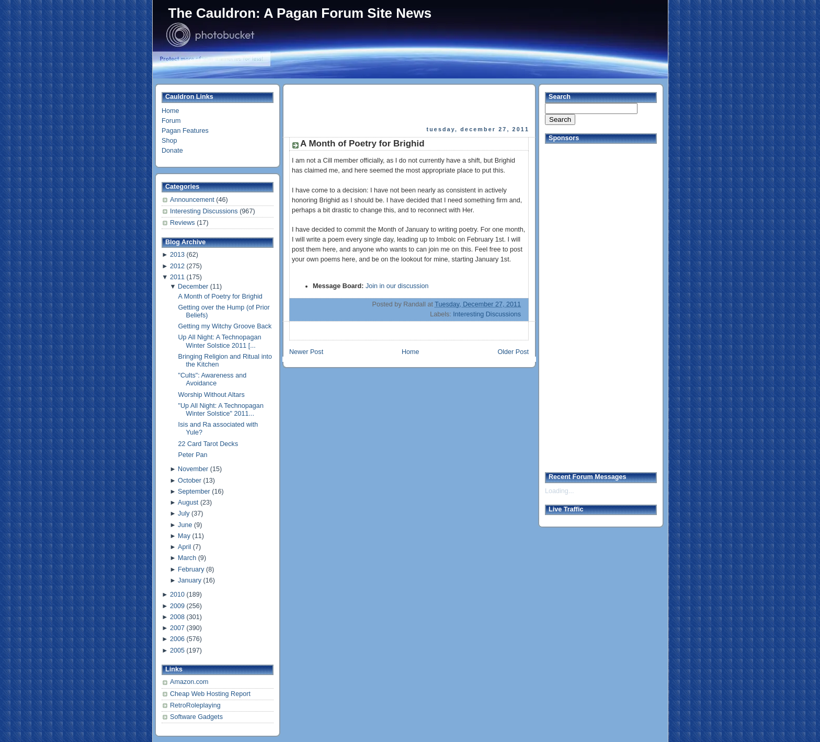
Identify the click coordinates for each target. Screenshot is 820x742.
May (184, 536)
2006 (177, 639)
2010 (177, 594)
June (185, 525)
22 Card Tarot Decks (208, 444)
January (189, 580)
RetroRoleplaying (195, 705)
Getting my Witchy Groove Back (225, 326)
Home (170, 111)
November (193, 469)
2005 (177, 650)
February (191, 569)
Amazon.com (189, 682)
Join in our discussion (397, 286)
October (189, 480)
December (193, 286)
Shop (169, 140)
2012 (177, 266)
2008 (177, 617)
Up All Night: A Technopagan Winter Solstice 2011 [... (219, 341)
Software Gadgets (196, 717)
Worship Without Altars (211, 394)
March (187, 558)
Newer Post (306, 352)
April (184, 547)
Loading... (559, 491)
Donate (172, 150)
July (183, 513)
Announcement (193, 199)
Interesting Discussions (205, 211)
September (194, 491)
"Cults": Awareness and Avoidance (212, 379)
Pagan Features (185, 130)
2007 (177, 628)
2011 (177, 277)
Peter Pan (193, 455)
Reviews (183, 222)
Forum (171, 120)
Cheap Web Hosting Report (210, 694)
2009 (177, 606)
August (188, 502)
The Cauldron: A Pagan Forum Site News (300, 13)
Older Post (513, 352)
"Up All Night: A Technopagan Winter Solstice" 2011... (221, 409)
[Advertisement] (410, 105)
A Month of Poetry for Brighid (220, 296)
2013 (177, 254)
